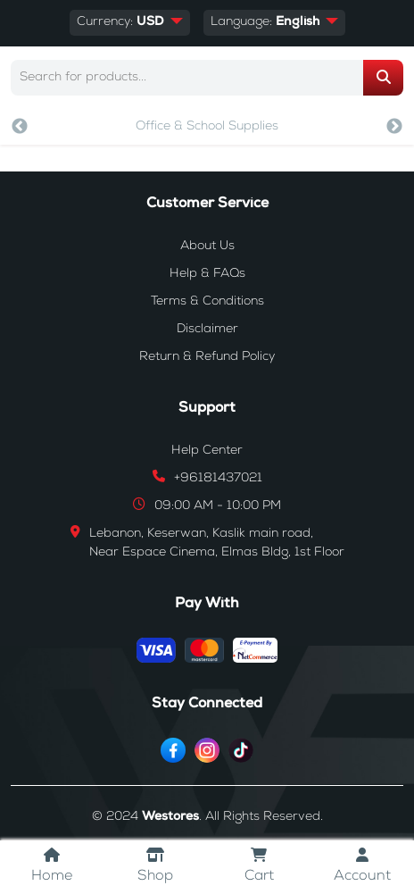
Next (394, 127)
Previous (20, 127)
